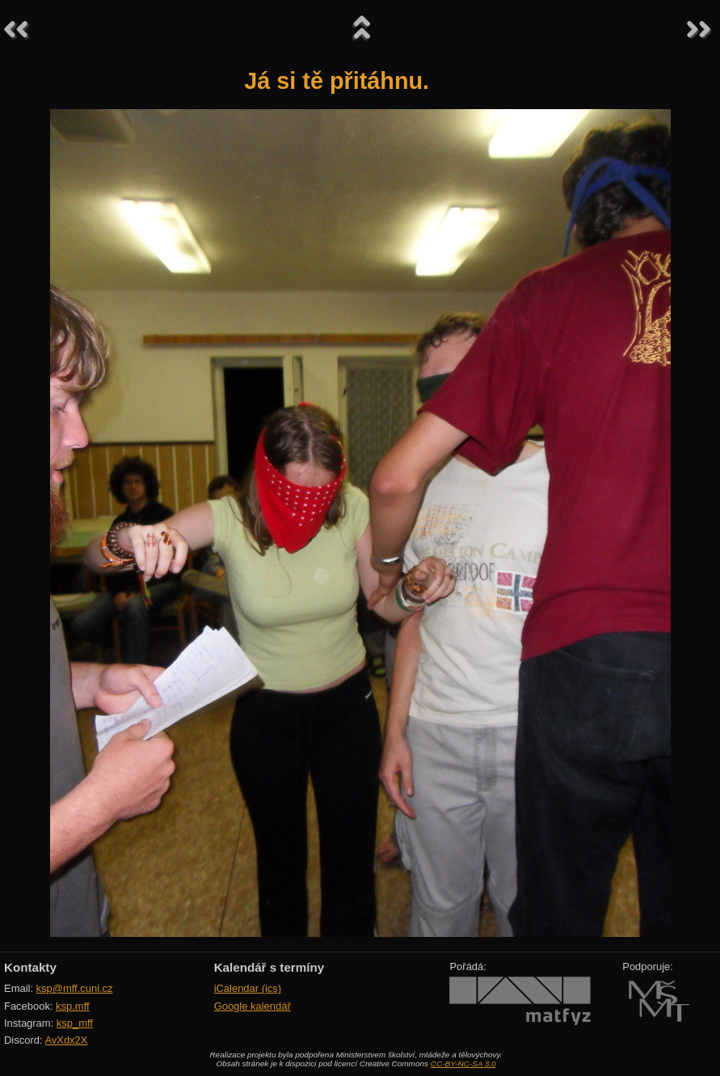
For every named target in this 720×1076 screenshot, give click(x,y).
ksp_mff (75, 1023)
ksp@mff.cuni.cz (74, 988)
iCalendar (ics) (248, 988)
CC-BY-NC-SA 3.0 (463, 1063)
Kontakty (30, 967)
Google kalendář (252, 1006)
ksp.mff (73, 1006)
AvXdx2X (65, 1040)
